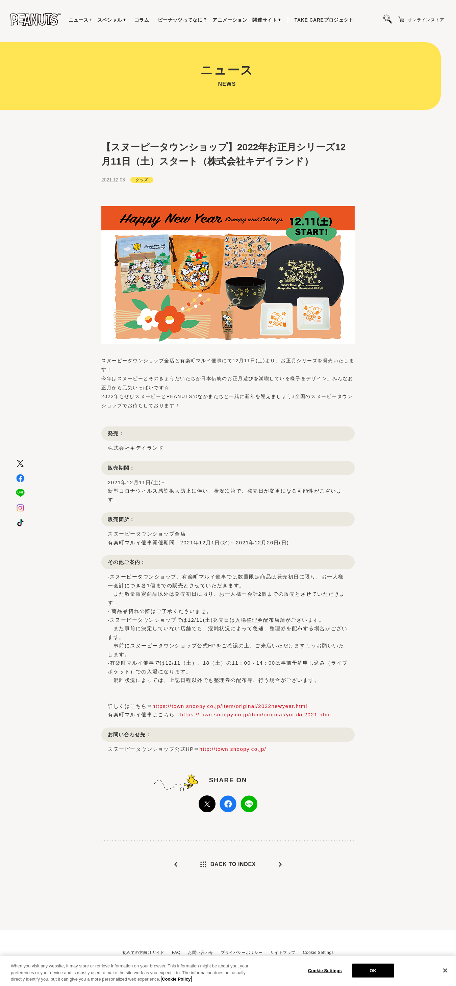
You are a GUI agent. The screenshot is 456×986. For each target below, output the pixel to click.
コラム (141, 20)
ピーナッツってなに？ (182, 20)
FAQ (176, 952)
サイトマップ (283, 952)
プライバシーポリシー (242, 952)
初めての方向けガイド (143, 952)
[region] (228, 971)
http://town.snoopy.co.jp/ (232, 749)
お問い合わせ (200, 952)
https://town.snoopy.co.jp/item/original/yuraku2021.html (255, 714)
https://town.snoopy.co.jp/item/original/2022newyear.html (229, 706)
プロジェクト (324, 20)
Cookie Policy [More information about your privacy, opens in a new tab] (176, 979)
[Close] (445, 970)
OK (373, 970)
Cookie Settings (318, 952)
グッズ (141, 179)
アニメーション (229, 20)
